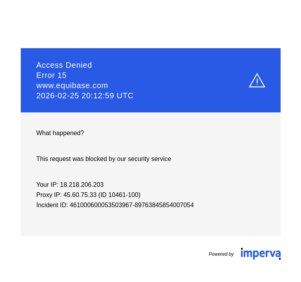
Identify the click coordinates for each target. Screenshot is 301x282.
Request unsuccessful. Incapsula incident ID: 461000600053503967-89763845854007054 (150, 141)
